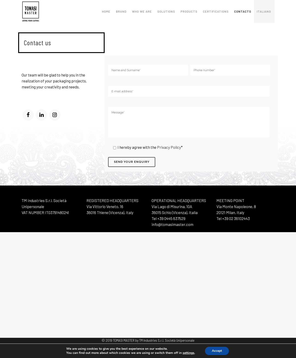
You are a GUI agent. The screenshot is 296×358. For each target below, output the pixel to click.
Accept (217, 351)
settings (188, 353)
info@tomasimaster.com (172, 224)
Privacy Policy (168, 147)
